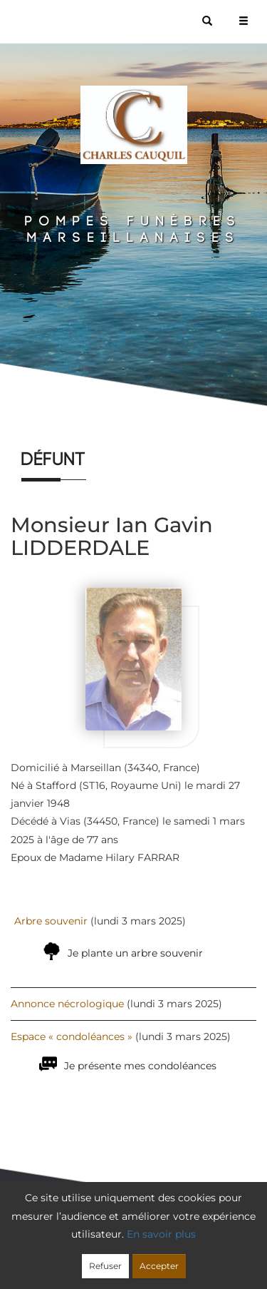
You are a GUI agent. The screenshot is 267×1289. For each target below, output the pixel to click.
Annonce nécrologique (67, 1003)
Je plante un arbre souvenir (135, 953)
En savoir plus (161, 1234)
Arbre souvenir (51, 920)
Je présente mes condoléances (140, 1065)
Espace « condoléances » (71, 1036)
